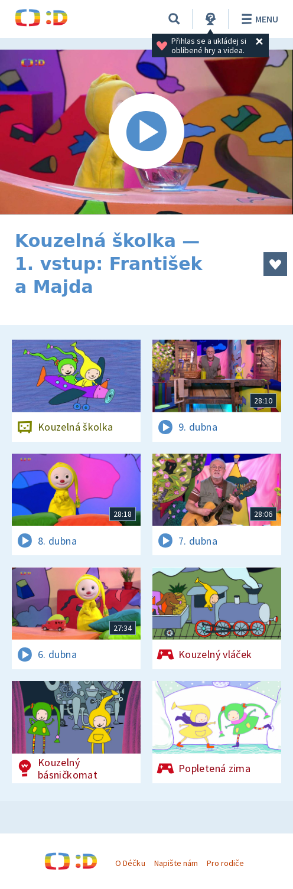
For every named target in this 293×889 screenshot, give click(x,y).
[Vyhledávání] (174, 19)
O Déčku (130, 863)
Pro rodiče (225, 863)
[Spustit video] (146, 132)
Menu (257, 19)
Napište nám (176, 863)
